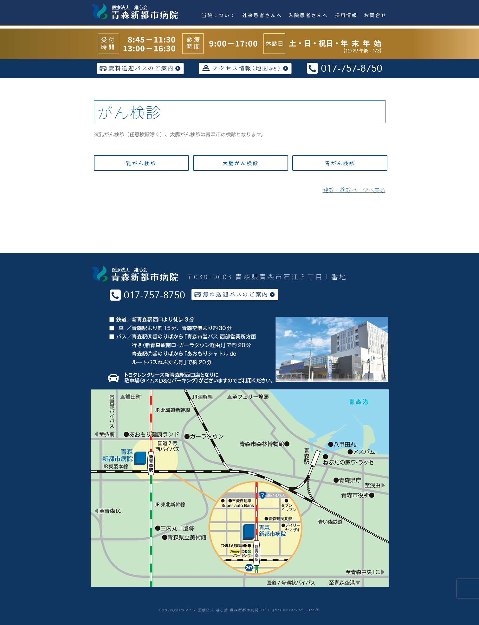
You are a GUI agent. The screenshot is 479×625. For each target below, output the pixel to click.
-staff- (313, 609)
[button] (141, 163)
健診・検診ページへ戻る (354, 190)
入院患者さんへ (308, 15)
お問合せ (375, 15)
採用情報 (346, 15)
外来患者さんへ (262, 15)
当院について (219, 15)
